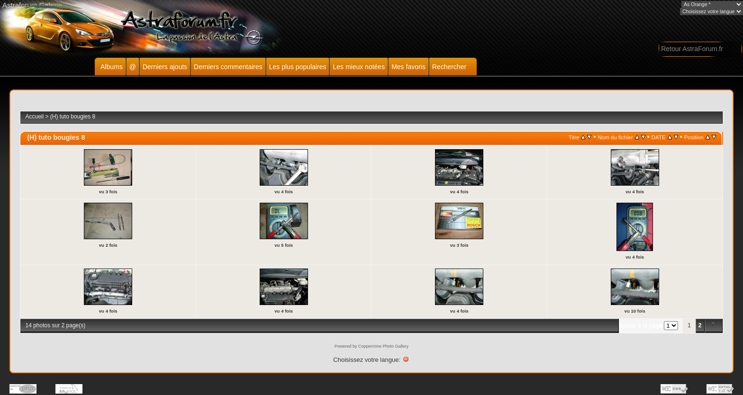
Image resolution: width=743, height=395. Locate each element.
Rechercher (449, 67)
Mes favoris (408, 67)
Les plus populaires (297, 67)
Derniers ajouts (165, 67)
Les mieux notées (359, 67)
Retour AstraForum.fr (692, 49)
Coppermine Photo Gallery (383, 346)
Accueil (34, 116)
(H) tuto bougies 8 (72, 116)
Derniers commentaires (228, 67)
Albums (111, 67)
